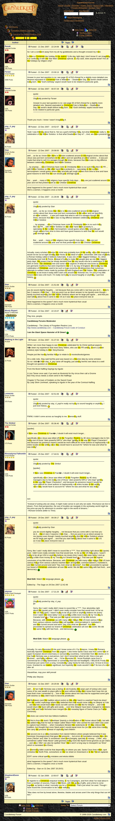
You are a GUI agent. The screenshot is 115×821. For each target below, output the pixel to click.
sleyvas (8, 591)
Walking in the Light (14, 339)
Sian (7, 150)
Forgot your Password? (74, 20)
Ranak (8, 46)
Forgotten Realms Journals (22, 30)
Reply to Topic (86, 33)
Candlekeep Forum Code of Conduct (69, 328)
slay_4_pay (10, 126)
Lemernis (9, 393)
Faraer (8, 72)
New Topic (79, 30)
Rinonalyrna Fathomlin (15, 453)
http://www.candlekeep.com (39, 328)
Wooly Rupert (11, 310)
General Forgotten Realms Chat (27, 34)
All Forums (13, 27)
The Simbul (10, 423)
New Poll (92, 30)
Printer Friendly (85, 35)
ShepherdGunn (12, 775)
